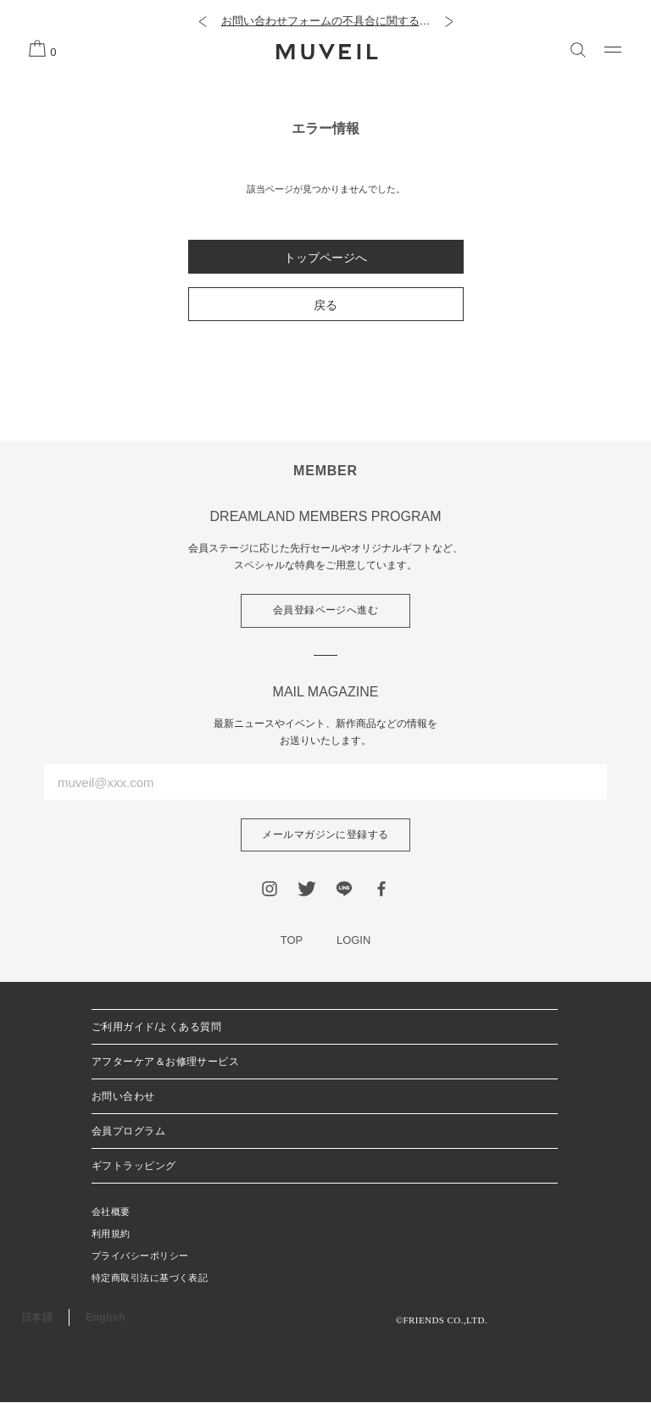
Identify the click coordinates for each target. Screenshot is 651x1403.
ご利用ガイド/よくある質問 (156, 1028)
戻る (325, 305)
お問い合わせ (123, 1097)
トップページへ (325, 257)
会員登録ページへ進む (326, 611)
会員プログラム (128, 1132)
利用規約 (111, 1234)
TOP (292, 940)
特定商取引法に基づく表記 (150, 1278)
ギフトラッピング (134, 1167)
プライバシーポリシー (140, 1256)
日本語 (37, 1318)
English (105, 1318)
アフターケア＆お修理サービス (165, 1062)
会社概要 (111, 1212)
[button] (202, 21)
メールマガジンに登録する (325, 835)
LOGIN (353, 940)
